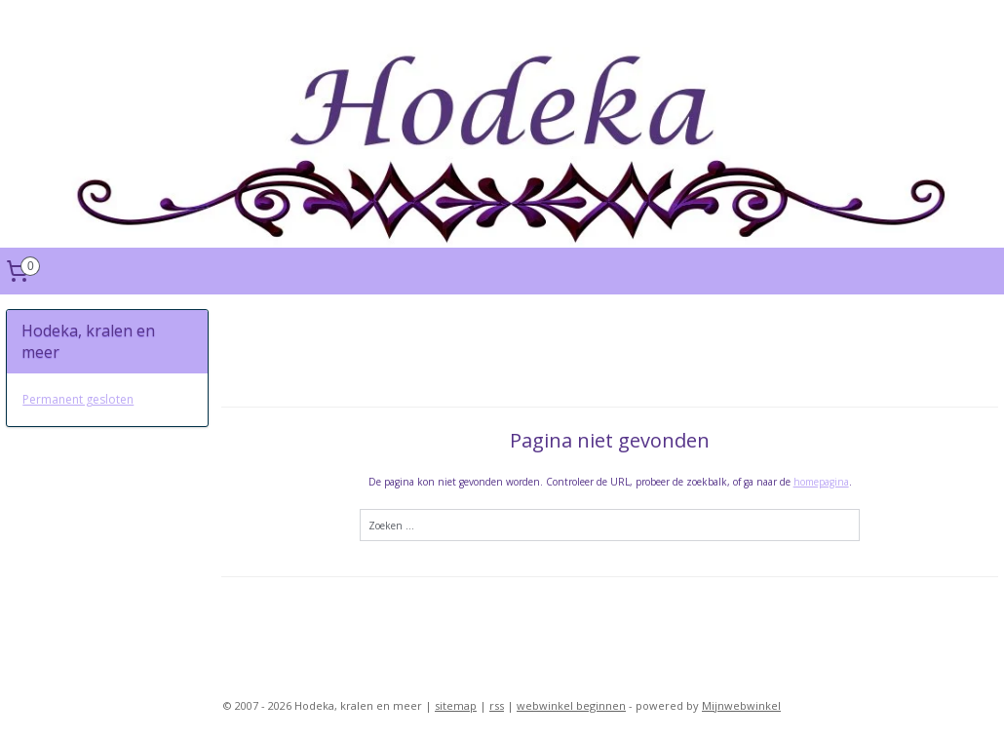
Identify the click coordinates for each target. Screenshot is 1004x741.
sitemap (456, 705)
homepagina (820, 481)
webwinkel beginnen (571, 705)
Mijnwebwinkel (741, 705)
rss (496, 705)
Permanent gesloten (78, 399)
